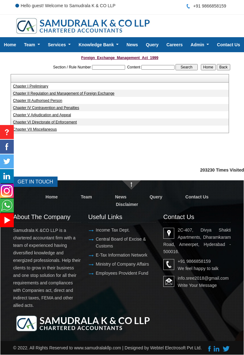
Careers (174, 44)
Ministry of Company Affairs (122, 264)
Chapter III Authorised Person (37, 100)
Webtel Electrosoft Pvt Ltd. (176, 347)
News (132, 44)
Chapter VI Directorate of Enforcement (45, 122)
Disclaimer (127, 204)
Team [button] (30, 44)
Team (86, 196)
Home (10, 44)
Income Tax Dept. (113, 230)
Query (152, 44)
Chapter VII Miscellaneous (35, 129)
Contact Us (197, 196)
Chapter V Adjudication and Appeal (42, 115)
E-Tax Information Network (121, 255)
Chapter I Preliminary (30, 86)
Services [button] (57, 44)
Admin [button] (198, 44)
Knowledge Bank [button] (97, 44)
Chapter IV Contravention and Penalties (46, 108)
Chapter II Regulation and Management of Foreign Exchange (63, 93)
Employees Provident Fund (122, 273)
